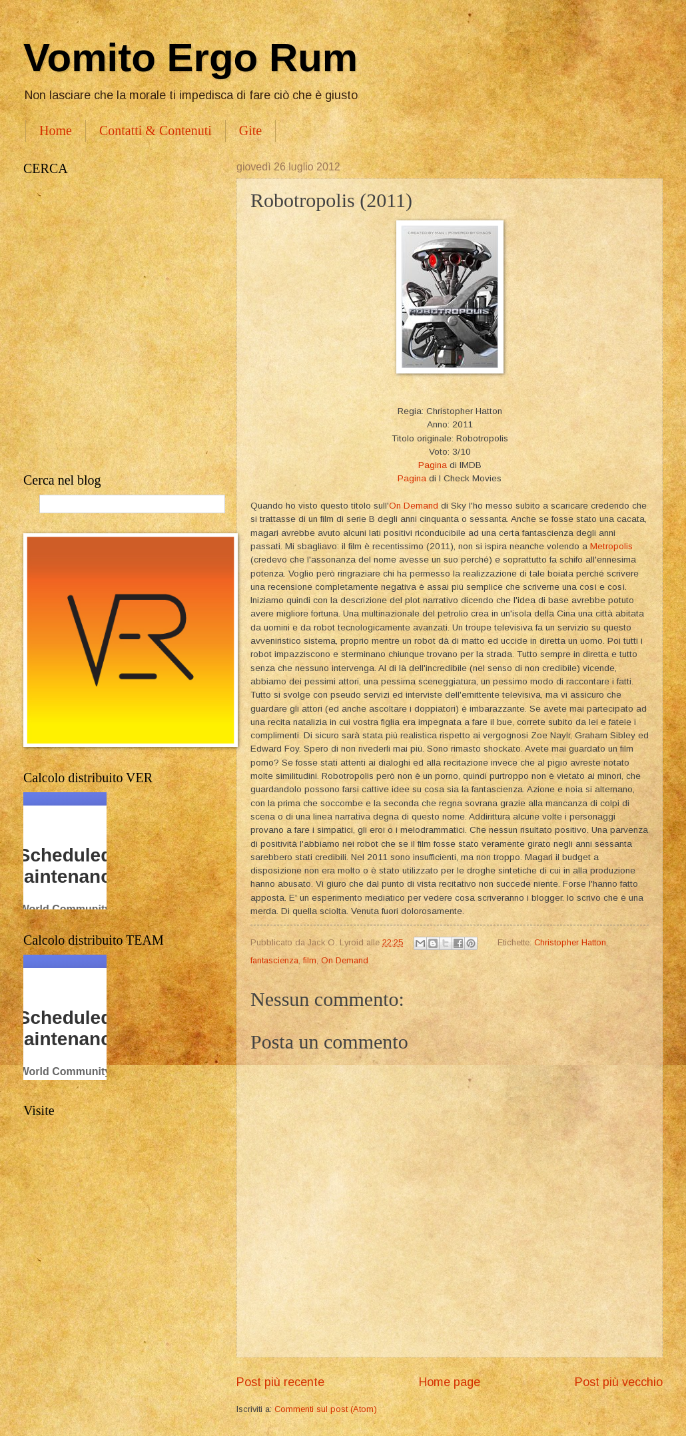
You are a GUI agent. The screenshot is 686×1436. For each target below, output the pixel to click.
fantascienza (274, 960)
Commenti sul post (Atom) (325, 1409)
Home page (449, 1382)
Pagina (432, 465)
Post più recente (280, 1382)
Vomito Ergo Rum (190, 57)
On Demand (413, 506)
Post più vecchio (619, 1382)
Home (55, 130)
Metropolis (611, 546)
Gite (250, 130)
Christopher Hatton (570, 942)
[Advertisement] (138, 324)
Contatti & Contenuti (155, 130)
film (309, 960)
